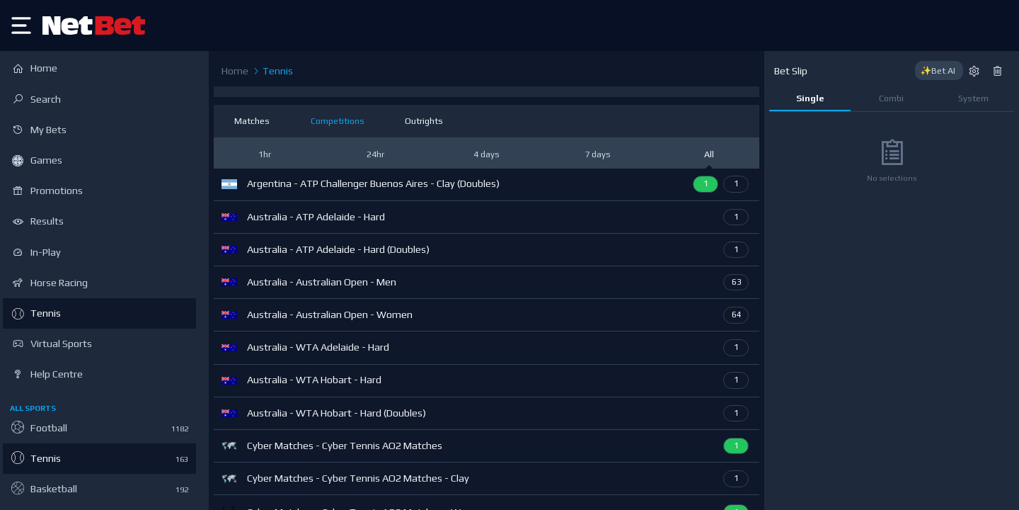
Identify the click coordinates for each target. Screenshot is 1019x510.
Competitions (337, 120)
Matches (252, 120)
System (973, 98)
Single (810, 98)
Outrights (424, 120)
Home (234, 70)
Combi (891, 98)
